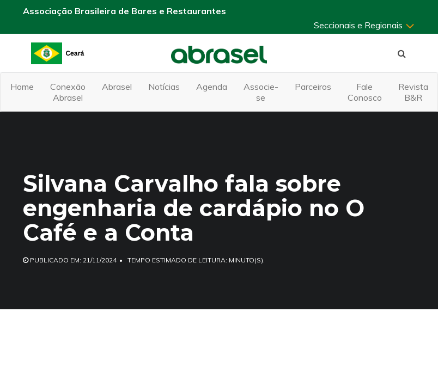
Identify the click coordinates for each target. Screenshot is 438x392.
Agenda (211, 86)
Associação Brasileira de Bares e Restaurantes (124, 10)
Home (22, 86)
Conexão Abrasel (68, 92)
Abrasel (117, 86)
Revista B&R (413, 92)
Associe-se (261, 92)
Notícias (164, 86)
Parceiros (313, 86)
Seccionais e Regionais (364, 25)
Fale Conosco (365, 92)
